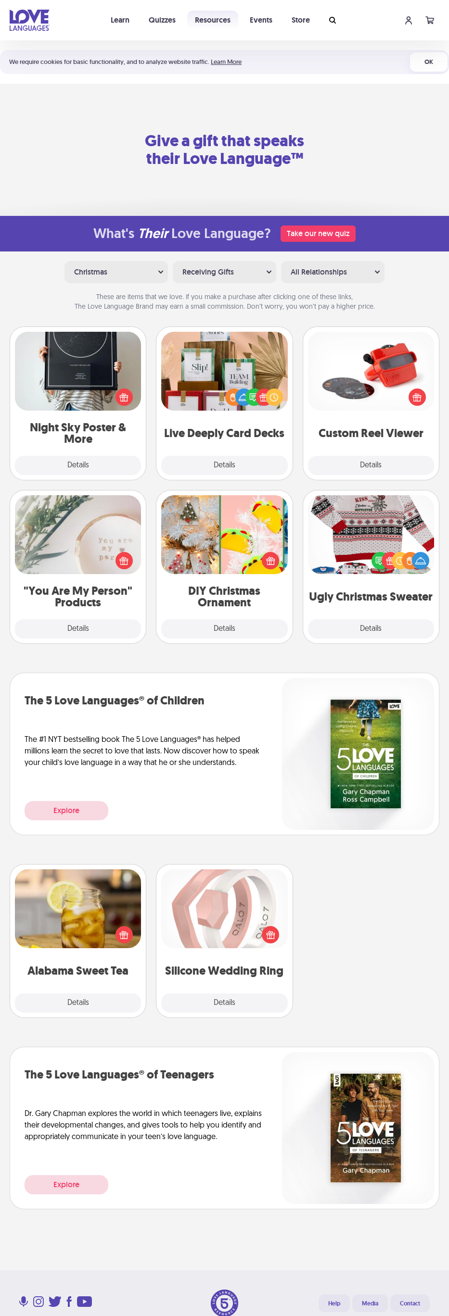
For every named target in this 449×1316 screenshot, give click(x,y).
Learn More (226, 62)
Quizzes (162, 20)
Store (301, 20)
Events (261, 20)
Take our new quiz (318, 233)
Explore (66, 810)
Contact (410, 1303)
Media (370, 1303)
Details (78, 465)
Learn (120, 20)
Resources (213, 20)
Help (334, 1303)
